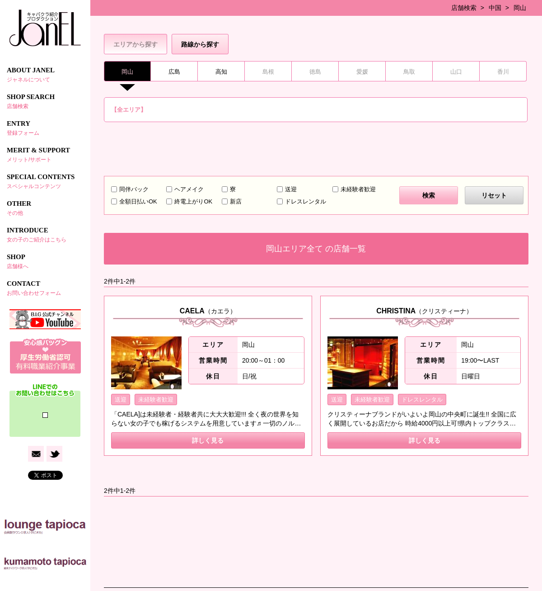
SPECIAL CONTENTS (45, 181)
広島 (174, 71)
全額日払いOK (138, 201)
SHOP (45, 261)
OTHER (45, 208)
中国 (495, 8)
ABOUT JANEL (45, 74)
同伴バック (134, 189)
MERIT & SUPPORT (45, 155)
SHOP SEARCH (45, 101)
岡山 (520, 8)
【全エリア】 (128, 109)
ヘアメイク (189, 189)
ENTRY (45, 128)
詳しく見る (208, 440)
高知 (221, 71)
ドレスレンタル (305, 201)
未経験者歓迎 (358, 189)
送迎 (291, 189)
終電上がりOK (193, 201)
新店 (236, 201)
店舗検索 (464, 8)
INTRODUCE (45, 235)
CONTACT (45, 288)
